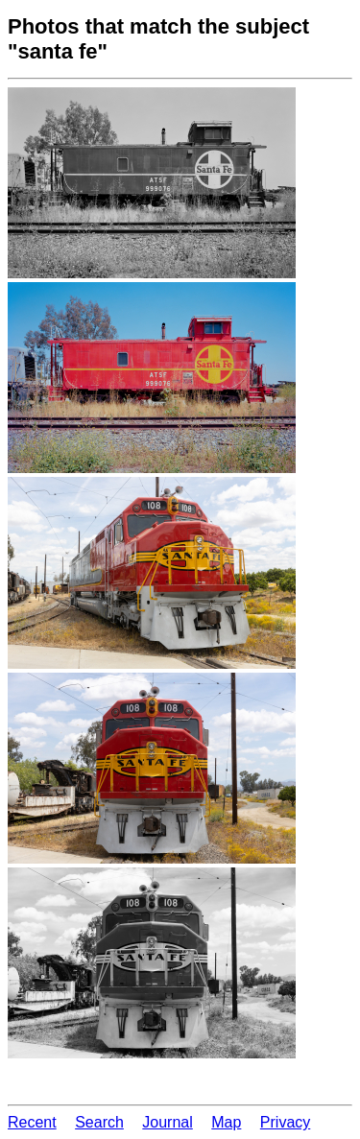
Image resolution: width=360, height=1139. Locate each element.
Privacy (285, 1122)
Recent (32, 1122)
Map (226, 1122)
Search (99, 1122)
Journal (167, 1122)
